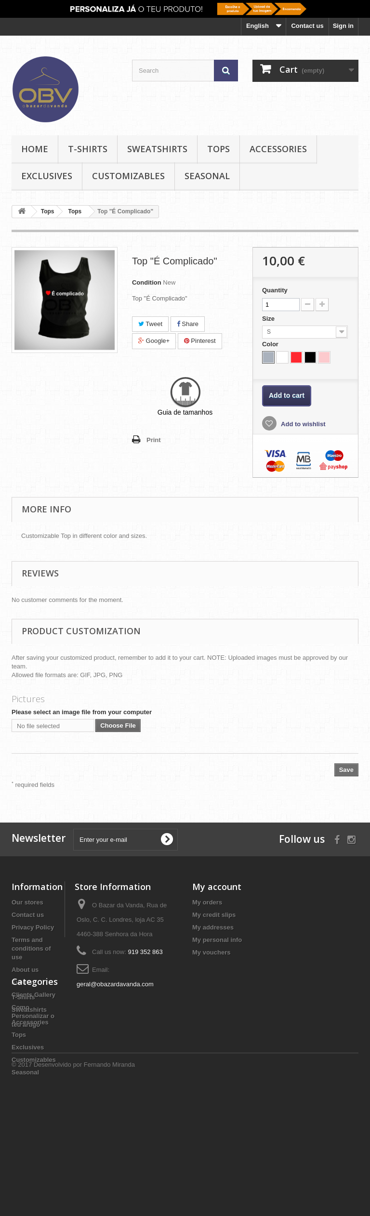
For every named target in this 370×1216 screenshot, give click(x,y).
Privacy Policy (33, 927)
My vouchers (211, 952)
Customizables (128, 176)
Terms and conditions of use (31, 948)
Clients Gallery (33, 994)
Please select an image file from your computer (82, 712)
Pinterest (200, 340)
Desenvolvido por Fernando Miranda (84, 1189)
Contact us (307, 25)
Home (34, 149)
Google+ (154, 340)
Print (153, 440)
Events (22, 982)
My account (216, 886)
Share (187, 323)
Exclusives (46, 176)
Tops (218, 149)
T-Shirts (87, 149)
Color (271, 344)
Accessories (278, 149)
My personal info (217, 939)
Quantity (275, 290)
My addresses (213, 927)
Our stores (27, 902)
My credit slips (214, 914)
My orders (207, 902)
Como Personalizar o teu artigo (33, 1016)
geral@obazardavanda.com (115, 984)
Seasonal (207, 176)
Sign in (343, 25)
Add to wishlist (302, 424)
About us (25, 969)
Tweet (150, 323)
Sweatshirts (157, 149)
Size (269, 318)
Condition (146, 282)
